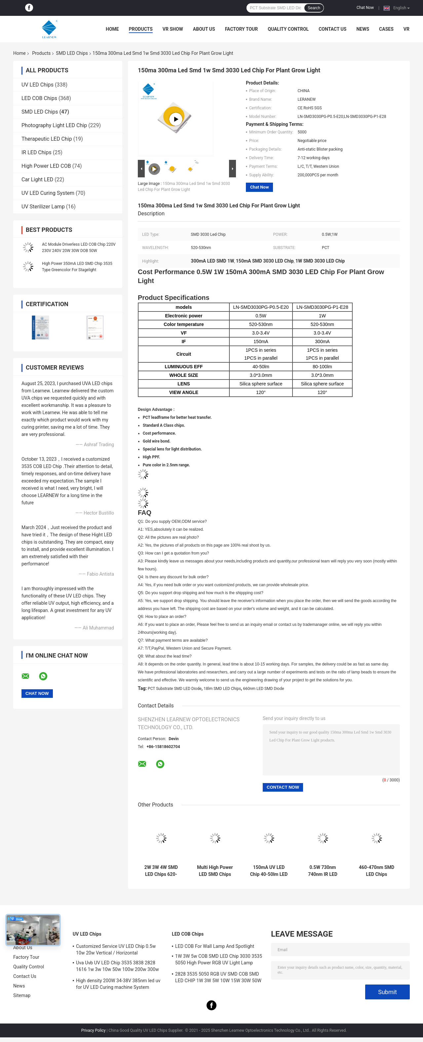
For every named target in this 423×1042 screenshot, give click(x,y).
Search (314, 8)
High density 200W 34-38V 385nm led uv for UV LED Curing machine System (118, 984)
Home (112, 29)
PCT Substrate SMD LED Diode (175, 688)
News (362, 29)
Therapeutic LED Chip (46, 139)
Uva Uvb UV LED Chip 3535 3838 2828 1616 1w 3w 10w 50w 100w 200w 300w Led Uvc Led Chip (117, 967)
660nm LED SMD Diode (263, 688)
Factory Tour (241, 29)
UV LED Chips (37, 85)
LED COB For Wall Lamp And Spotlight (214, 946)
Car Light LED (37, 179)
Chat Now (365, 7)
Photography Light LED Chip (54, 125)
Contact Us (332, 29)
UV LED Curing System (47, 193)
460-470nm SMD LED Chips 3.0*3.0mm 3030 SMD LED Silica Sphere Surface (376, 871)
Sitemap (21, 995)
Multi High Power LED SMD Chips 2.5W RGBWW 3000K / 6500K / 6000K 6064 (215, 871)
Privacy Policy (93, 1030)
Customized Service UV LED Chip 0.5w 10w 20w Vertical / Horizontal (116, 949)
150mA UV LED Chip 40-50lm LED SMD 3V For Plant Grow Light (269, 871)
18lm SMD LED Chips (222, 688)
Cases (386, 29)
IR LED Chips (36, 152)
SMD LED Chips (72, 53)
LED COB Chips (39, 98)
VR (406, 29)
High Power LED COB (46, 166)
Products (141, 29)
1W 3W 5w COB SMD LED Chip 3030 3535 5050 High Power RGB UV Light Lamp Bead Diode (218, 960)
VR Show (173, 29)
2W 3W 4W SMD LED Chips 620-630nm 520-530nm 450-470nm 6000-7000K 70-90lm (161, 871)
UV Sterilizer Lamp (43, 206)
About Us (204, 29)
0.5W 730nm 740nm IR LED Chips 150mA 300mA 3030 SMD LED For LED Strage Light (323, 871)
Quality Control (288, 29)
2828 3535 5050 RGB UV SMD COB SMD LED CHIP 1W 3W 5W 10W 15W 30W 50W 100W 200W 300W (218, 978)
